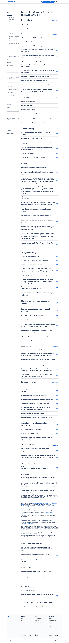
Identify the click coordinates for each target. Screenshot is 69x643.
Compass (8, 101)
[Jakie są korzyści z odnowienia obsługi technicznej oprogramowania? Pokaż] (39, 320)
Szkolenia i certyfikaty (52, 620)
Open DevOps (9, 125)
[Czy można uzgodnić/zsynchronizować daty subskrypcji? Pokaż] (39, 336)
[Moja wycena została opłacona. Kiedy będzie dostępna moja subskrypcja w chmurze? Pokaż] (39, 148)
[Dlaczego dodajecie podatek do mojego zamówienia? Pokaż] (39, 167)
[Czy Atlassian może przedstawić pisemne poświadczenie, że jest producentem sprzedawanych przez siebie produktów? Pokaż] (39, 467)
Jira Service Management (25, 624)
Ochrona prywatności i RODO (14, 47)
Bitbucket (8, 107)
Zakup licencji (9, 15)
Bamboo (8, 110)
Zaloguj (60, 1)
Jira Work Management (11, 83)
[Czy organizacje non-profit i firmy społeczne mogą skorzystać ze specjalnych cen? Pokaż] (39, 50)
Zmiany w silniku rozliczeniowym (12, 33)
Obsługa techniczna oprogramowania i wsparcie (14, 36)
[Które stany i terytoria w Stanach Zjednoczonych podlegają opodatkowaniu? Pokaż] (39, 198)
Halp (7, 122)
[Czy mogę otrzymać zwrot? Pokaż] (39, 153)
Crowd (8, 112)
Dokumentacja (51, 622)
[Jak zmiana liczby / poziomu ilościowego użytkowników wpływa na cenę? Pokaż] (39, 360)
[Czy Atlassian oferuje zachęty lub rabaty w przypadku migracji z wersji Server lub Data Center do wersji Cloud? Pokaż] (39, 90)
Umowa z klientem (10, 133)
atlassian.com (24, 513)
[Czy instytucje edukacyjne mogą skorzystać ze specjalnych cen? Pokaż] (39, 61)
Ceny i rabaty (11, 19)
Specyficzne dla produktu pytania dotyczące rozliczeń (14, 30)
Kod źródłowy (11, 52)
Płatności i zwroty (12, 23)
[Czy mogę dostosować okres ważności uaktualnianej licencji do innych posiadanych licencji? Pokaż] (39, 438)
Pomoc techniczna (38, 618)
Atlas (8, 12)
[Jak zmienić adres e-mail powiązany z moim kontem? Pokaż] (39, 385)
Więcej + (23, 1)
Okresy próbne (11, 17)
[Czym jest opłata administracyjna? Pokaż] (39, 256)
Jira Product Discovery (11, 86)
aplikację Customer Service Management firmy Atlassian (41, 499)
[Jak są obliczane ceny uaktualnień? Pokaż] (39, 433)
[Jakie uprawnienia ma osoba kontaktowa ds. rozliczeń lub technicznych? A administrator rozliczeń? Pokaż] (39, 408)
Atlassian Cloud (10, 59)
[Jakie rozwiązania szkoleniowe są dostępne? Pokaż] (39, 41)
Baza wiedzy (37, 624)
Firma (9, 619)
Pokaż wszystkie (55, 20)
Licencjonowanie (12, 38)
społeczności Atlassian (28, 523)
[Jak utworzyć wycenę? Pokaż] (39, 105)
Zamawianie (11, 21)
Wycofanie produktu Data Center (12, 74)
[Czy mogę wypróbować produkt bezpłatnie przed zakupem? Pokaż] (39, 24)
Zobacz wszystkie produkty (26, 635)
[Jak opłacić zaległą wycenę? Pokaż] (39, 109)
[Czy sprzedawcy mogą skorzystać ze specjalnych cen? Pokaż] (39, 80)
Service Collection (10, 95)
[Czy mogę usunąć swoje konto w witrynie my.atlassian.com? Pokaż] (39, 417)
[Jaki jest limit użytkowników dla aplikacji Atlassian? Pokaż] (39, 349)
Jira (7, 81)
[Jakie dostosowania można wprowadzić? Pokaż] (39, 581)
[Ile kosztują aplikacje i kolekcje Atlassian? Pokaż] (39, 37)
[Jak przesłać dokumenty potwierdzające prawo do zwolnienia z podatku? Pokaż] (39, 221)
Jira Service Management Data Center (13, 119)
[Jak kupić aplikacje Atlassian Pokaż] (39, 101)
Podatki (10, 25)
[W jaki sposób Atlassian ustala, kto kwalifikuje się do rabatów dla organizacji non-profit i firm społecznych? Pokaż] (39, 56)
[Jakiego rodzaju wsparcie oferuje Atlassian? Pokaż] (39, 315)
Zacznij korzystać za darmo (48, 1)
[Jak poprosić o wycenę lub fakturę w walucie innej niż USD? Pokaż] (39, 118)
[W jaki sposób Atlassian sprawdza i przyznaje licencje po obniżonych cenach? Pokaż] (39, 85)
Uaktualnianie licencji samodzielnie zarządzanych (14, 43)
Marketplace (9, 62)
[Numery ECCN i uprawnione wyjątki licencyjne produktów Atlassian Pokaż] (39, 607)
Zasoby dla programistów (53, 624)
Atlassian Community (38, 622)
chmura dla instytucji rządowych (11, 98)
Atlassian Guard (10, 65)
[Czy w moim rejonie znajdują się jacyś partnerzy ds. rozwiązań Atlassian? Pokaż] (39, 560)
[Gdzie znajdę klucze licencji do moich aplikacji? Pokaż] (39, 365)
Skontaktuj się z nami (11, 632)
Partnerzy (50, 618)
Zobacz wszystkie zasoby (53, 635)
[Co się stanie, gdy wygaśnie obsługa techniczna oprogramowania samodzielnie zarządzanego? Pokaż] (39, 331)
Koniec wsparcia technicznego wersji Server (13, 78)
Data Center (9, 71)
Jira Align (22, 622)
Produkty (18, 1)
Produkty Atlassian (12, 54)
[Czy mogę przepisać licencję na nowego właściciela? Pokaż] (39, 462)
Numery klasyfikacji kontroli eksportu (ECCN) (14, 56)
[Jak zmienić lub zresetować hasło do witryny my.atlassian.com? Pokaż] (39, 399)
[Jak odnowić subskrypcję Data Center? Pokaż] (39, 340)
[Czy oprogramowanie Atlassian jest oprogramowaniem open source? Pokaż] (39, 572)
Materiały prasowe (11, 630)
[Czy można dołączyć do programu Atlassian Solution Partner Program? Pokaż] (39, 555)
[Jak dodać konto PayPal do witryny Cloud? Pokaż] (39, 138)
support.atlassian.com (48, 512)
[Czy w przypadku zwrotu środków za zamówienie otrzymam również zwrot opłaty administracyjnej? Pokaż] (39, 287)
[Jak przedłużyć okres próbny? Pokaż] (39, 28)
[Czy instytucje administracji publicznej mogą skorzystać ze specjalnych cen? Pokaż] (39, 65)
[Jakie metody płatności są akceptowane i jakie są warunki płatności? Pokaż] (39, 133)
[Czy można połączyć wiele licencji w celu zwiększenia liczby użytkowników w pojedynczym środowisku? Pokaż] (39, 375)
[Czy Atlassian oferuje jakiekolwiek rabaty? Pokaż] (39, 45)
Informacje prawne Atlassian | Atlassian (28, 482)
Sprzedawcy (9, 130)
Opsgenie (8, 115)
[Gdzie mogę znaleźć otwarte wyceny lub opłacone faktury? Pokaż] (39, 403)
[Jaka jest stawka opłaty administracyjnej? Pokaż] (39, 264)
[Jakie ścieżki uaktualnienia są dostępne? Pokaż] (39, 429)
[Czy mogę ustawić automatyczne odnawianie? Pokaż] (39, 157)
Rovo (7, 68)
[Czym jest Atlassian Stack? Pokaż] (39, 590)
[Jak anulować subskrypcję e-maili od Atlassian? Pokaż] (39, 413)
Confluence (9, 104)
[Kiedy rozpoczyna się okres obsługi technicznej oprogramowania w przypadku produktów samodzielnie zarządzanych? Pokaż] (39, 325)
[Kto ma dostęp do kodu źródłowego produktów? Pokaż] (39, 577)
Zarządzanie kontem (12, 40)
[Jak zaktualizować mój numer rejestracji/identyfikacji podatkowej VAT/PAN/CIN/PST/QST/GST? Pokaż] (39, 216)
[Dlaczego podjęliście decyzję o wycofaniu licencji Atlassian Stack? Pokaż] (39, 595)
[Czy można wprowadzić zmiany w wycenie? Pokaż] (39, 122)
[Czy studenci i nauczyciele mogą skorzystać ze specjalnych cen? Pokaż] (39, 76)
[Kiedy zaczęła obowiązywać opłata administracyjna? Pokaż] (39, 260)
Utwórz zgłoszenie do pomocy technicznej (40, 635)
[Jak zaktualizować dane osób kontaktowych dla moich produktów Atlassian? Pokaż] (39, 390)
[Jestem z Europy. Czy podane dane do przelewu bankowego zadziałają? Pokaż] (39, 143)
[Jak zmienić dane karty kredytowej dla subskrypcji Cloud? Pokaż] (39, 395)
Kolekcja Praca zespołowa (12, 89)
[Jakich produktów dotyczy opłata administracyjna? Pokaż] (39, 275)
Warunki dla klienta (12, 45)
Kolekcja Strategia (10, 92)
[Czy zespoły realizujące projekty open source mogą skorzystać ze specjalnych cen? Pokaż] (39, 71)
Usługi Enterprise (10, 127)
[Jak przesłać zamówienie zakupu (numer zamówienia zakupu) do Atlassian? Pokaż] (39, 114)
